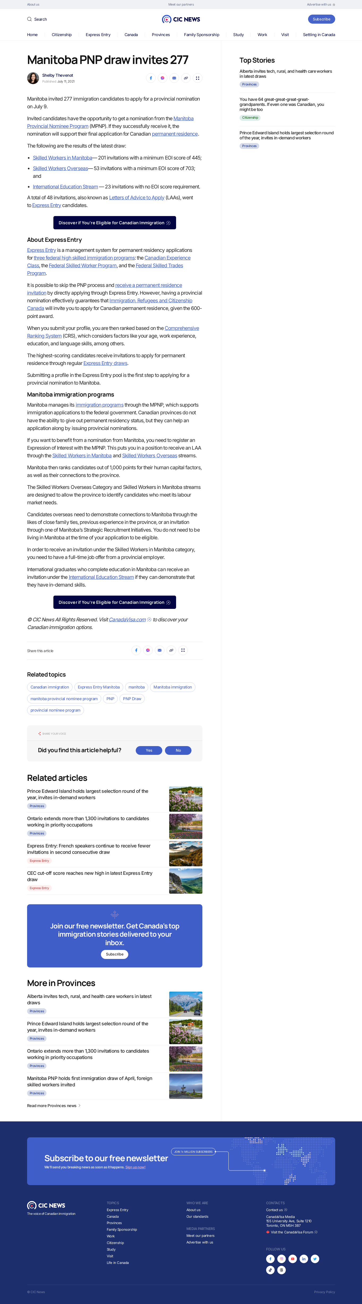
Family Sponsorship (201, 34)
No (178, 750)
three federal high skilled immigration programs (84, 258)
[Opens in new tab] (321, 4)
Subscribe (321, 19)
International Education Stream (65, 187)
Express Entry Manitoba (99, 687)
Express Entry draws (105, 363)
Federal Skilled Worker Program (83, 265)
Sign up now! (135, 1167)
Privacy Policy (324, 1292)
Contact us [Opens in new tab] (277, 1210)
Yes (149, 750)
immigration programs (99, 405)
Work (262, 34)
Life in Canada (118, 1262)
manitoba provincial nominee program (64, 698)
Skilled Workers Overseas (60, 168)
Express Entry (98, 34)
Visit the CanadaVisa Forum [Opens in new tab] (292, 1232)
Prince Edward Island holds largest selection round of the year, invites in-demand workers (287, 135)
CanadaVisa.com (130, 620)
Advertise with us (199, 1242)
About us (193, 1210)
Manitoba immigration (173, 687)
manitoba (137, 687)
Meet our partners (200, 1235)
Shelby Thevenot (57, 75)
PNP (110, 698)
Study (238, 34)
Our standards (197, 1216)
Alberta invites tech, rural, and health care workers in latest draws (286, 73)
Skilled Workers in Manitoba (62, 158)
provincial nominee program (55, 710)
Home (32, 34)
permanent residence (175, 134)
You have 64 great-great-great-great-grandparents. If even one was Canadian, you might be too (282, 104)
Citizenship (62, 34)
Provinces (161, 34)
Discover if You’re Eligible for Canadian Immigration (115, 223)
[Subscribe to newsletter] (115, 936)
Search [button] (40, 19)
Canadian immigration (50, 687)
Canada (131, 34)
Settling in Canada (319, 34)
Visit (285, 34)
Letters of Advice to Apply (136, 198)
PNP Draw (132, 698)
